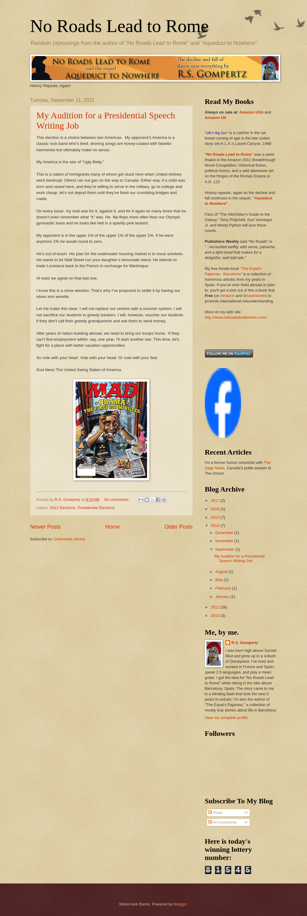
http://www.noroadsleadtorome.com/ (236, 317)
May (219, 579)
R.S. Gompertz (244, 642)
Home (112, 527)
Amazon (228, 295)
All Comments (222, 822)
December (224, 532)
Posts (215, 812)
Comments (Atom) (69, 539)
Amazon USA (251, 112)
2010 (215, 615)
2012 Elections (62, 507)
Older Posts (178, 527)
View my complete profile (226, 717)
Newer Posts (45, 527)
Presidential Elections (95, 507)
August (222, 571)
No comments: (117, 499)
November (224, 541)
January (222, 596)
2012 (215, 525)
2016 (215, 509)
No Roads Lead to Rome (119, 26)
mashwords (256, 295)
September (225, 549)
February (223, 588)
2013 (215, 517)
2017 (215, 500)
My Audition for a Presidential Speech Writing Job (240, 558)
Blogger (180, 904)
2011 (215, 607)
